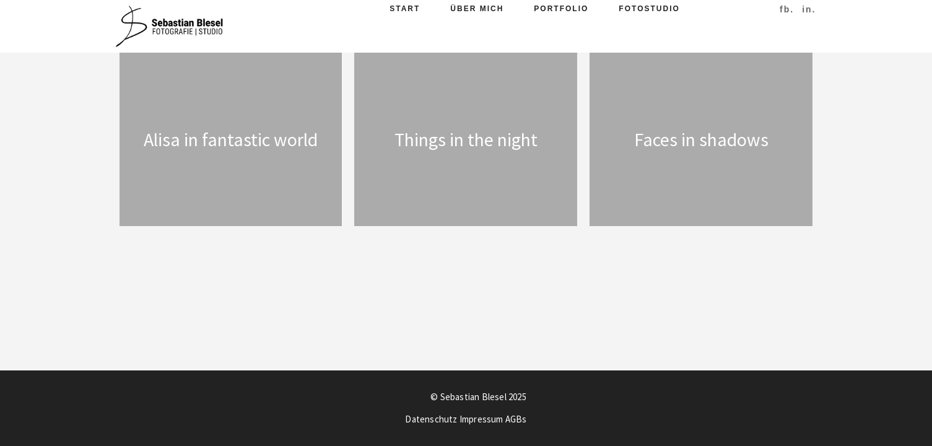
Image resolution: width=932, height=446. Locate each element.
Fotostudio (649, 8)
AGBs (516, 419)
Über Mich (476, 8)
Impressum (481, 419)
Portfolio (561, 8)
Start (405, 8)
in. (809, 9)
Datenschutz (431, 419)
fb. (787, 9)
